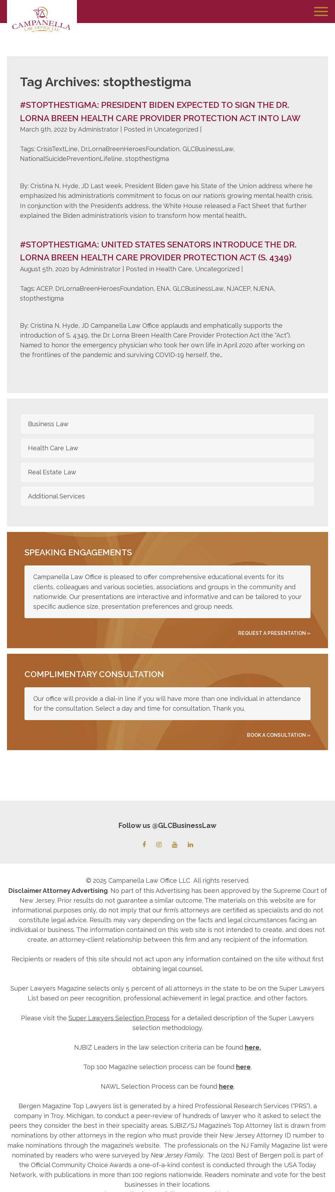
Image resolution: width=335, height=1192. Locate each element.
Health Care (174, 269)
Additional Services (56, 496)
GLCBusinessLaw (208, 149)
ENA (163, 288)
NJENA (263, 288)
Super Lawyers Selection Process (119, 1018)
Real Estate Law (52, 472)
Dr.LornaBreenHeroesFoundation (130, 149)
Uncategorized (176, 129)
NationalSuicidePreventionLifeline (71, 158)
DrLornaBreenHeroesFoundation (104, 288)
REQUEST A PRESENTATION (272, 633)
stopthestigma (147, 158)
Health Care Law (53, 448)
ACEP (44, 288)
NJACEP (238, 288)
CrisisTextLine (57, 149)
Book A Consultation (276, 735)
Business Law (48, 424)
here (252, 1047)
